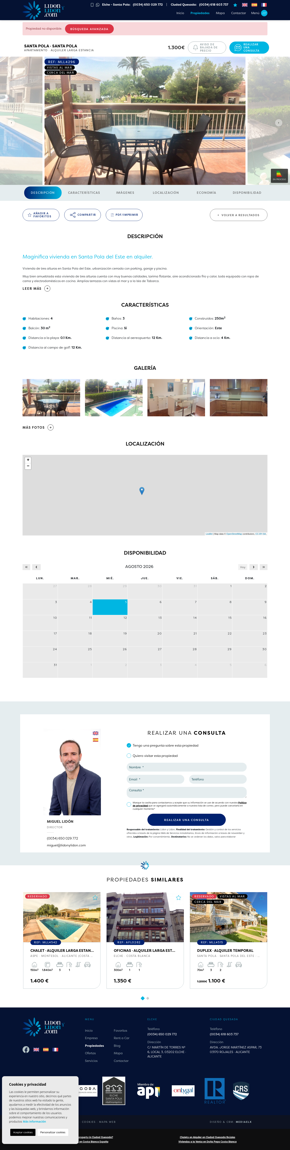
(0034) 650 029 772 (62, 838)
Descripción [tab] (43, 193)
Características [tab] (84, 193)
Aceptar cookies (22, 1132)
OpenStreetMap (234, 534)
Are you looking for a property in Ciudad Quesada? (82, 1137)
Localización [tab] (166, 193)
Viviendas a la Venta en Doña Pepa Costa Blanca (207, 1141)
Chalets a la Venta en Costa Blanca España (82, 1141)
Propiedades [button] (200, 13)
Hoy (242, 567)
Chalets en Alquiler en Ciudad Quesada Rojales (207, 1137)
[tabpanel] (61, 940)
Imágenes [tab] (125, 193)
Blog (117, 1046)
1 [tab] (143, 998)
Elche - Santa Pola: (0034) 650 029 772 (132, 4)
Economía (206, 193)
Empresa (91, 1038)
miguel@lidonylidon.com (66, 845)
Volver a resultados (239, 215)
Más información (34, 1121)
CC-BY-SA (260, 534)
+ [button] (28, 460)
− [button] (28, 466)
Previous (10, 123)
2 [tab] (147, 998)
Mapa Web (107, 1122)
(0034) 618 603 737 (224, 1034)
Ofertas (90, 1053)
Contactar (238, 13)
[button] (145, 427)
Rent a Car (121, 1038)
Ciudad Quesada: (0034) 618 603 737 (199, 4)
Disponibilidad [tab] (247, 193)
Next (280, 123)
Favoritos (120, 1030)
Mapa (220, 13)
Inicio (180, 13)
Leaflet (209, 534)
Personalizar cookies (52, 1132)
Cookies (89, 1122)
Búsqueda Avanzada (89, 29)
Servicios (91, 1061)
